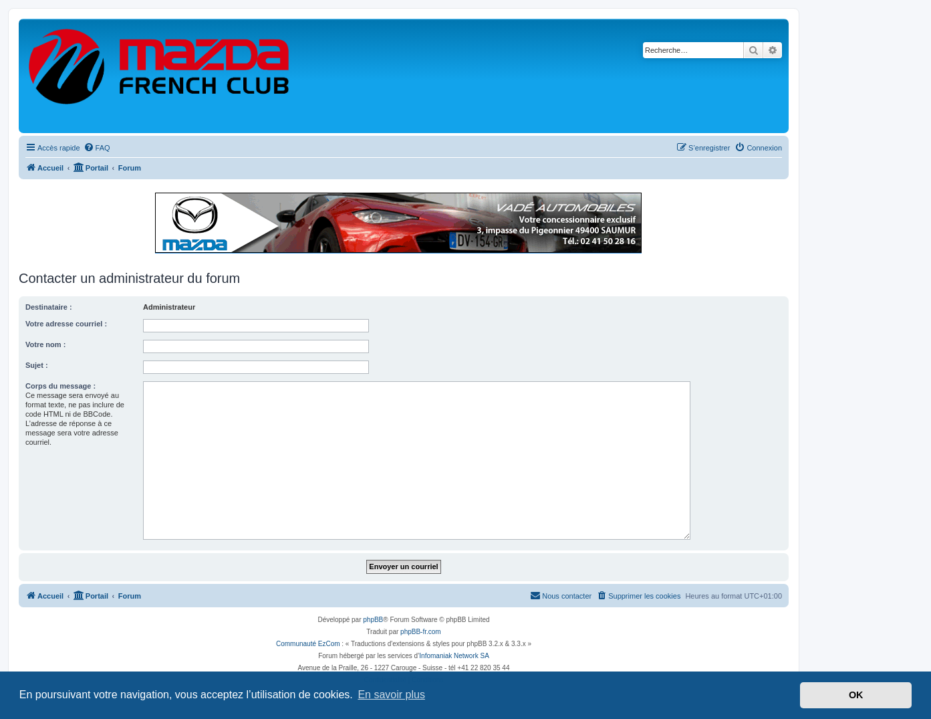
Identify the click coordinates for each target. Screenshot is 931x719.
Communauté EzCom (308, 643)
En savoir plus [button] (391, 694)
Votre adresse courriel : (66, 324)
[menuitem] (97, 148)
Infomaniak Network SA (454, 655)
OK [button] (856, 695)
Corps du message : (60, 386)
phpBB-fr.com (420, 631)
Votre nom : (45, 344)
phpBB (373, 619)
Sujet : (36, 365)
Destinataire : (48, 307)
